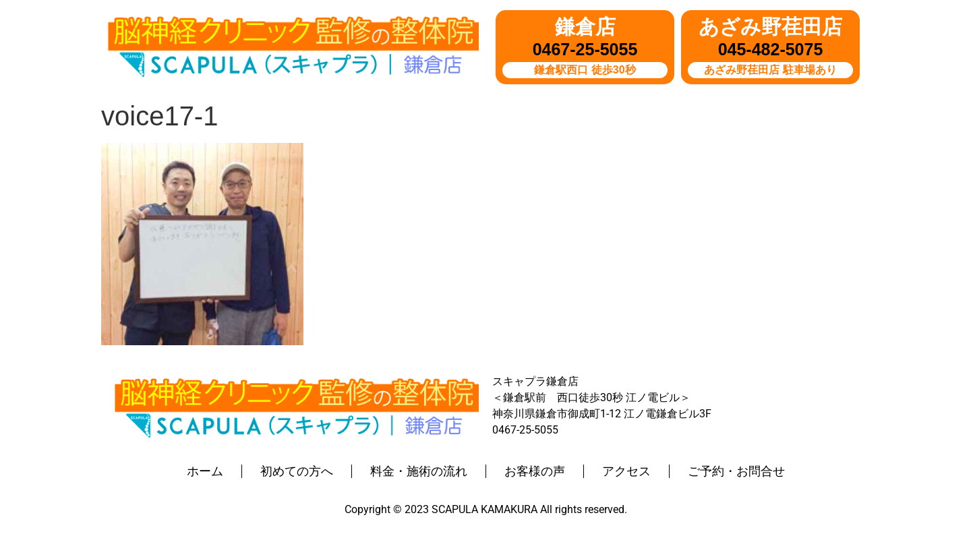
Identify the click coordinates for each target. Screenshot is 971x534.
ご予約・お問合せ (736, 471)
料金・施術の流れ (418, 471)
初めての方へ (296, 471)
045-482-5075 (770, 49)
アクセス (626, 471)
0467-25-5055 (585, 49)
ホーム (205, 471)
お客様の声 (534, 471)
